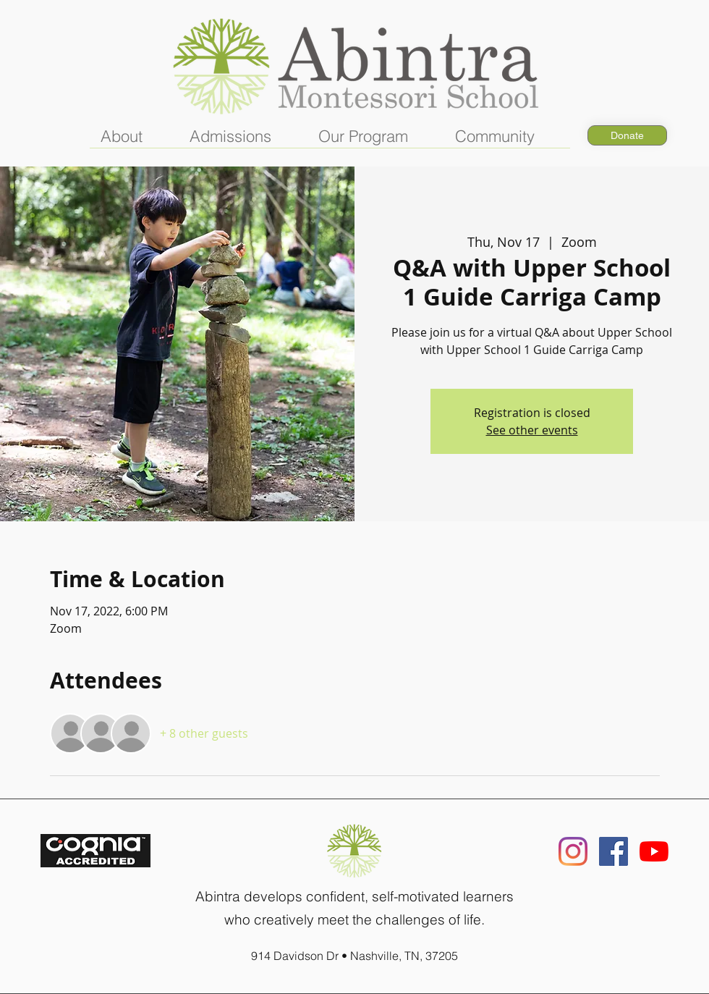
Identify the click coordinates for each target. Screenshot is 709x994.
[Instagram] (573, 851)
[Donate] (627, 135)
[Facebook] (613, 851)
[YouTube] (654, 851)
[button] (134, 141)
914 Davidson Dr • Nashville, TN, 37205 (354, 955)
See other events (532, 430)
